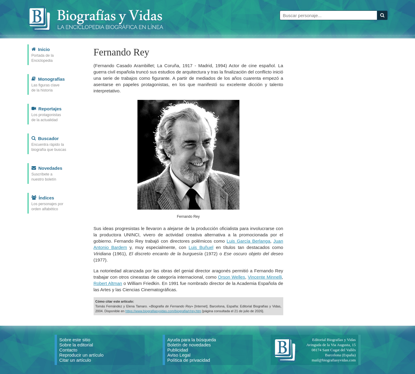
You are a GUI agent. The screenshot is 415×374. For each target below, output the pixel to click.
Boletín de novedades (189, 344)
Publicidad (177, 349)
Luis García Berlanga (248, 241)
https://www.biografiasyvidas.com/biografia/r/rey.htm (163, 311)
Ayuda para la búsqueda (191, 339)
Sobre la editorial (76, 344)
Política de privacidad (188, 360)
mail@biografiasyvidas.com (334, 360)
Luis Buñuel (201, 247)
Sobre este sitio (74, 339)
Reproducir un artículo (81, 355)
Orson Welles (231, 277)
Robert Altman (108, 283)
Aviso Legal (179, 355)
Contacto (68, 349)
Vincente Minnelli (265, 277)
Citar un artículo (75, 360)
